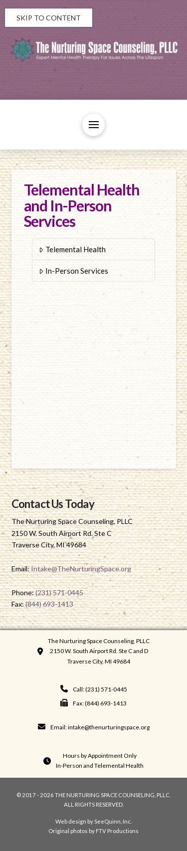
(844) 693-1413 (49, 604)
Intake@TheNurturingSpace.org (81, 568)
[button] (93, 125)
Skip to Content (48, 17)
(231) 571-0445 (59, 592)
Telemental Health (72, 249)
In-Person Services (73, 270)
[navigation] (93, 689)
